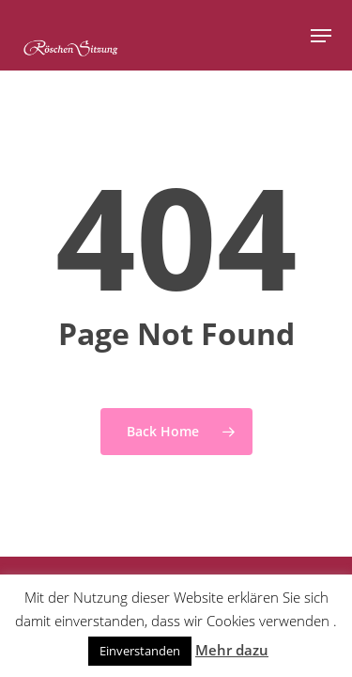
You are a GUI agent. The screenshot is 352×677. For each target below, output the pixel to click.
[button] (321, 35)
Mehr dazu (231, 649)
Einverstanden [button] (139, 650)
